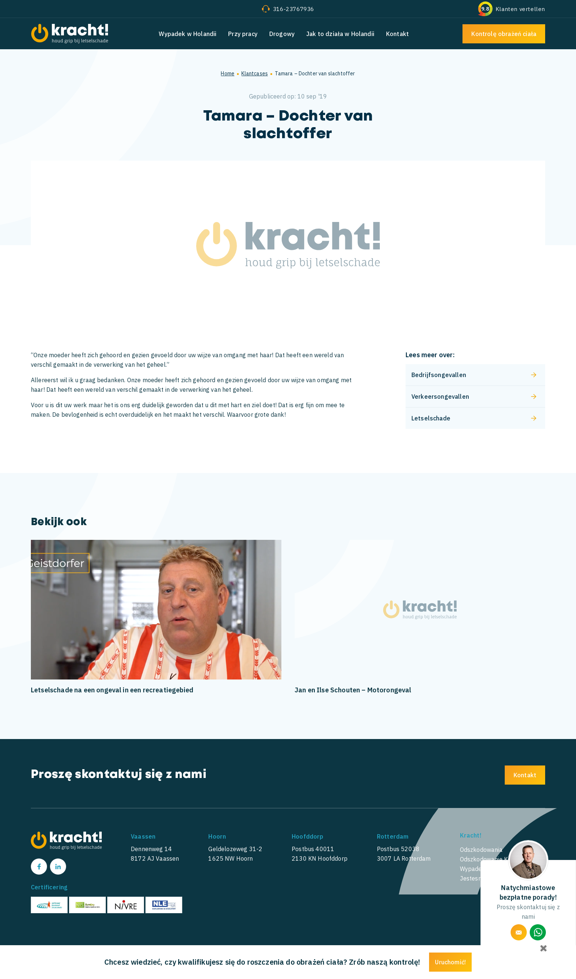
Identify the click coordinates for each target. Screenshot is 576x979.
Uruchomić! (450, 962)
